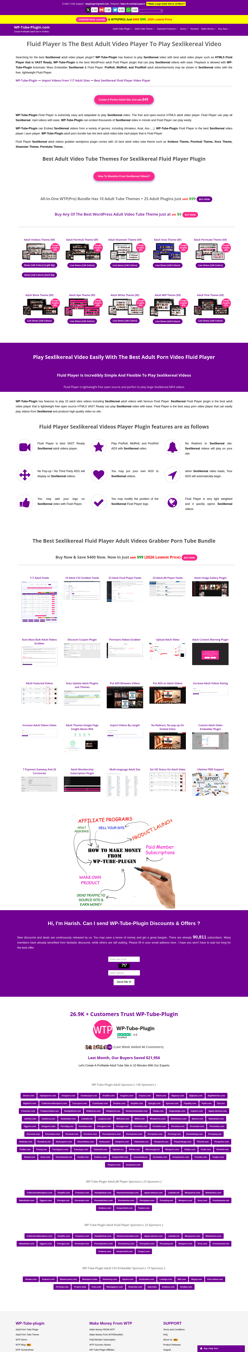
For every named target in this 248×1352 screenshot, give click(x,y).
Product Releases (172, 1344)
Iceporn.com (197, 1111)
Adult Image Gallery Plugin (210, 578)
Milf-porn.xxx (122, 1119)
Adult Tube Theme (145, 29)
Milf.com (182, 1279)
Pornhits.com (159, 1126)
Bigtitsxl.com (29, 1103)
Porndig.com (67, 1126)
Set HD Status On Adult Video (167, 769)
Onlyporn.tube (48, 1126)
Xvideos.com (100, 1157)
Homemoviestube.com (137, 1111)
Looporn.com (104, 1119)
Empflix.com (137, 1103)
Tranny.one (41, 1149)
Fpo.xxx (221, 1103)
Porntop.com (62, 1287)
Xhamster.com (135, 1287)
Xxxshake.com (160, 1157)
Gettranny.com (109, 1279)
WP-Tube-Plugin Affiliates (102, 1350)
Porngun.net (122, 1126)
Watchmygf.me (152, 1149)
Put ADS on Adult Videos (168, 683)
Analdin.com (108, 1095)
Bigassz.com (177, 1095)
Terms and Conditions (174, 1329)
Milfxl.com (140, 1119)
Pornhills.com (140, 1126)
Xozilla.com (83, 1157)
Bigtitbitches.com (216, 1095)
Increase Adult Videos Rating (210, 683)
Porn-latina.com (215, 1279)
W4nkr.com (134, 1149)
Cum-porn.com (79, 1103)
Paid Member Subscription (102, 1339)
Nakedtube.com (216, 1119)
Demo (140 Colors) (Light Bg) (39, 265)
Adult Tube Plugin (122, 29)
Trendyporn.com (60, 1149)
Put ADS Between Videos (125, 683)
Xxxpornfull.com (120, 1157)
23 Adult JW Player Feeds (168, 578)
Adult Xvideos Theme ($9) (39, 239)
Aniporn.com (48, 1279)
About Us (170, 1339)
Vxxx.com (96, 1287)
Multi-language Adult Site (125, 769)
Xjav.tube (152, 1287)
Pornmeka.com (216, 1126)
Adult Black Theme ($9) (39, 295)
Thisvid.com (203, 1141)
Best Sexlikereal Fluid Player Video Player (122, 80)
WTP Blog (21, 1344)
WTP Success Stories (100, 1344)
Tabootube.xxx (141, 1141)
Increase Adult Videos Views (39, 725)
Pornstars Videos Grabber (125, 639)
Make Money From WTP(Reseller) (106, 1334)
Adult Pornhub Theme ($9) (82, 239)
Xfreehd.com (222, 1149)
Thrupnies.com (221, 1141)
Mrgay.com (196, 1279)
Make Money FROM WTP (102, 1329)
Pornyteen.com (155, 1134)
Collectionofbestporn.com (54, 1103)
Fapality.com (190, 1103)
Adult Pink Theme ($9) (210, 295)
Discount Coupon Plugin (82, 639)
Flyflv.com (207, 1103)
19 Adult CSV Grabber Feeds (82, 578)
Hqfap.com (158, 1111)
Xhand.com (29, 1157)
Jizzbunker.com (68, 1119)
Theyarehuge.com (182, 1141)
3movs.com (28, 1095)
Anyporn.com (126, 1095)
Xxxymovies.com (180, 1157)
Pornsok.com (71, 1134)
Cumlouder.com (100, 1103)
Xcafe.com (206, 1149)
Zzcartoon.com (133, 1165)
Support (167, 1350)
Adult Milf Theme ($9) (168, 295)
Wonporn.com (172, 1149)
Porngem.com (104, 1126)
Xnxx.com (45, 1157)
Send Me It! (124, 981)
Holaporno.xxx (113, 1111)
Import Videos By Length (125, 725)
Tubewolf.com (100, 1149)
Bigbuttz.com (195, 1095)
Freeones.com (28, 1111)
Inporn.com (127, 1279)
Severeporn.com (64, 1141)
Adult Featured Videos (39, 683)
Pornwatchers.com (111, 1134)
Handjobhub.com (72, 1111)
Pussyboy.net (214, 1134)
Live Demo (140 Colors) (82, 265)
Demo (184, 29)
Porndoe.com (85, 1126)
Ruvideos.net (44, 1141)
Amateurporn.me (89, 1095)
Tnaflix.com (25, 1149)
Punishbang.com (194, 1134)
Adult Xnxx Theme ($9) (167, 239)
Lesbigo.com (166, 1279)
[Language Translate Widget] (151, 10)
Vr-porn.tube (80, 1287)
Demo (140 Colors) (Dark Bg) (39, 275)
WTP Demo (21, 1339)
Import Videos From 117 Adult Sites (66, 80)
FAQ (165, 1334)
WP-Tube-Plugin (26, 80)
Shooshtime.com (85, 1141)
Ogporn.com (30, 1126)
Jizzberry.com (48, 1119)
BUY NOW (204, 199)
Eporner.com (172, 1103)
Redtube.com (25, 1141)
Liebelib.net (87, 1119)
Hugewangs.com (177, 1111)
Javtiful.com (30, 1119)
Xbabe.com (189, 1149)
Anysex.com (145, 1095)
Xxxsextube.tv (140, 1157)
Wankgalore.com (114, 1287)
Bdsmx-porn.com (68, 1279)
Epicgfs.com (154, 1103)
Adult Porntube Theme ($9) (210, 239)
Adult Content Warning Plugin (210, 639)
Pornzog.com (174, 1134)
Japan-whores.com (217, 1111)
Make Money (208, 29)
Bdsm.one (161, 1095)
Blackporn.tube (89, 1279)
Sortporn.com (122, 1141)
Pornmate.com (197, 1126)
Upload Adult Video (168, 639)
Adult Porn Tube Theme (27, 1334)
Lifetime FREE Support (210, 769)
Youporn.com (114, 1165)
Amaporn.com (68, 1095)
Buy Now (223, 29)
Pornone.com (33, 1134)
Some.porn (104, 1141)
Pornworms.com (134, 1134)
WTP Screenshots (25, 1350)
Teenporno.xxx (161, 1141)
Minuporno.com (157, 1119)
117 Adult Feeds (39, 578)
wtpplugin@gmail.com (97, 4)
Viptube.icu (118, 1149)
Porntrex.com (90, 1134)
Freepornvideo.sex (49, 1111)
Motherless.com (178, 1119)
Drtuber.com (119, 1103)
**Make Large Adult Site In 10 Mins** (166, 4)
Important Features (167, 29)
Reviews (194, 29)
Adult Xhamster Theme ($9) (125, 239)
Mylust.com (197, 1119)
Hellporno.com (93, 1111)
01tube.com (31, 1279)
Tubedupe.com (81, 1149)
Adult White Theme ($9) (125, 295)
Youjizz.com (218, 1157)
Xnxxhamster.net (64, 1157)
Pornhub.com (177, 1126)
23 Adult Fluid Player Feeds (124, 578)
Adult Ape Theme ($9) (82, 295)
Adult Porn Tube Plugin (27, 1329)
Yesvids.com (200, 1157)
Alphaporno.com (48, 1095)
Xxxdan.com (186, 1287)
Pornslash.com (52, 1134)
